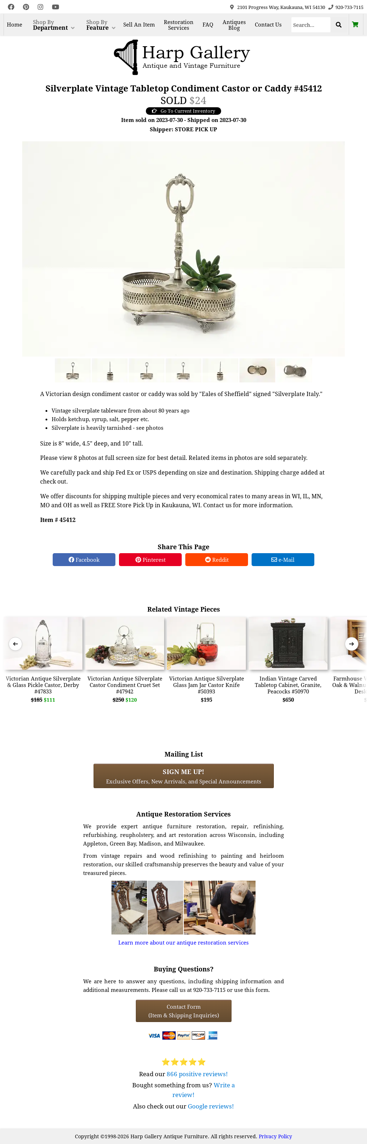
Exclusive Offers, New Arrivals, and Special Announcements (183, 776)
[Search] (310, 24)
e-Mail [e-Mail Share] (283, 559)
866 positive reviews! (197, 1074)
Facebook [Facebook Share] (84, 559)
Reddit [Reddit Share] (217, 559)
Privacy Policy (275, 1136)
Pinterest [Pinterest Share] (150, 559)
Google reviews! (211, 1106)
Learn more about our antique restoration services (183, 942)
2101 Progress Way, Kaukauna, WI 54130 (281, 7)
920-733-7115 (349, 7)
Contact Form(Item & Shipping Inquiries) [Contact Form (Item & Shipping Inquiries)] (183, 1011)
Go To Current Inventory (183, 111)
